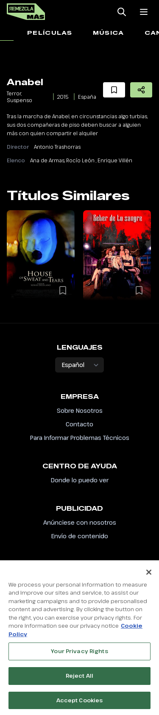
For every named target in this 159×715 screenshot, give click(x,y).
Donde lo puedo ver (80, 480)
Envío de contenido (79, 536)
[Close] (148, 575)
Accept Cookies (79, 703)
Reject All (79, 679)
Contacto (79, 424)
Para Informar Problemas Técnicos (79, 438)
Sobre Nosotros (80, 410)
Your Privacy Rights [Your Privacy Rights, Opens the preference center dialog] (79, 655)
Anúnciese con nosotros (79, 522)
